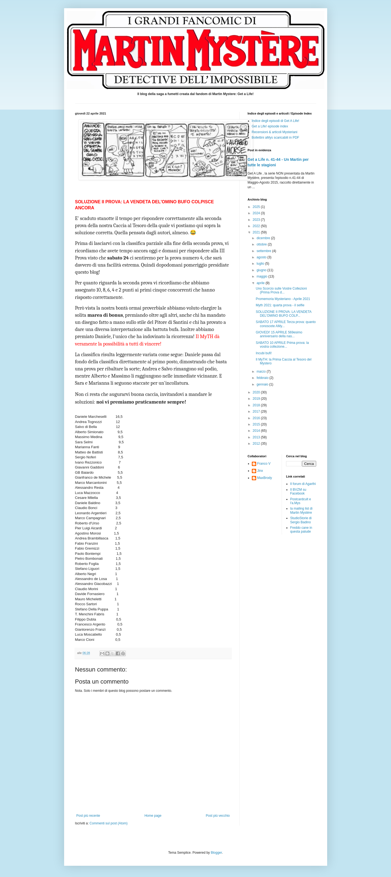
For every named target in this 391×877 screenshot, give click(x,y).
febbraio (262, 378)
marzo (261, 371)
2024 (257, 213)
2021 (257, 232)
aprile (261, 283)
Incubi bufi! (264, 353)
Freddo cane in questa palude (301, 529)
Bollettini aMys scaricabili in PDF (275, 137)
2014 (257, 431)
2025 (257, 207)
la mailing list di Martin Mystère (301, 510)
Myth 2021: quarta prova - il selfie (280, 305)
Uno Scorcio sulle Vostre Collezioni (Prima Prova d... (281, 290)
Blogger (216, 853)
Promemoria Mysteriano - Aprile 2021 (283, 299)
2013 (257, 437)
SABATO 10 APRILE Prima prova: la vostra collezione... (282, 344)
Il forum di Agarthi (303, 484)
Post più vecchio (218, 816)
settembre (264, 251)
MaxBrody (264, 478)
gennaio (262, 384)
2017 (257, 411)
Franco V (264, 463)
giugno (261, 270)
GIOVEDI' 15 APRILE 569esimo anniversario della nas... (279, 334)
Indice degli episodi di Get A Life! (275, 121)
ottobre (262, 244)
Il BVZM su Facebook (298, 491)
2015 (257, 424)
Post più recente (88, 816)
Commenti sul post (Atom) (109, 823)
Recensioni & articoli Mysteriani (275, 132)
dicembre (263, 238)
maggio (262, 276)
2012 (257, 443)
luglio (260, 263)
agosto (261, 257)
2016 (257, 418)
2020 (257, 392)
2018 (257, 405)
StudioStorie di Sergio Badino (301, 520)
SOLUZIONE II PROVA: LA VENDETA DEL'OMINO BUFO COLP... (283, 314)
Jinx (260, 471)
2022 (257, 226)
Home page (152, 816)
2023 (257, 220)
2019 (257, 399)
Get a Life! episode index (270, 126)
